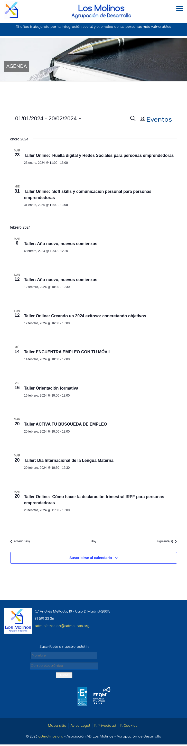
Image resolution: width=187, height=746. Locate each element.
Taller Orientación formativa (51, 389)
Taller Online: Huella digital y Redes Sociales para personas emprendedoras (99, 156)
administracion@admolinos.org (62, 627)
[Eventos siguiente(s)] (167, 542)
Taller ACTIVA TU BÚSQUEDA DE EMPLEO (65, 425)
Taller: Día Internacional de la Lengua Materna (69, 461)
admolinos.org (50, 738)
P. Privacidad (105, 727)
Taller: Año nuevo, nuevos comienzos (60, 244)
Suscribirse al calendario (90, 558)
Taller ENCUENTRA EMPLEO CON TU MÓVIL (67, 353)
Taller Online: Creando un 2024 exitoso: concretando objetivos (85, 316)
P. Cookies (128, 727)
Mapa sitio (57, 727)
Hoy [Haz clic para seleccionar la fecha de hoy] (93, 542)
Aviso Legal (80, 727)
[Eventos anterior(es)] (20, 542)
